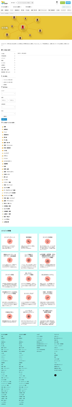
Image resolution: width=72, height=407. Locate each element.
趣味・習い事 (34, 10)
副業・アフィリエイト (8, 200)
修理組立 (6, 10)
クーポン (56, 350)
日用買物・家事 (6, 206)
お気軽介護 (5, 222)
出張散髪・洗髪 (6, 211)
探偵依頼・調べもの (5, 72)
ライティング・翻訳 (7, 195)
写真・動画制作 (51, 10)
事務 (2, 60)
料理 (4, 166)
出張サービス (6, 174)
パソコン (5, 158)
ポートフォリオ (57, 359)
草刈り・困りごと (7, 203)
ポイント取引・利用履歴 (58, 343)
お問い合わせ (39, 350)
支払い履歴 (56, 341)
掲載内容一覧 (56, 364)
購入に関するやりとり (58, 338)
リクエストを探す (16, 6)
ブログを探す (28, 6)
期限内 (4, 116)
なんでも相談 (6, 187)
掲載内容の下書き (57, 366)
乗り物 (22, 10)
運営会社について (40, 341)
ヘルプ (57, 3)
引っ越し (27, 10)
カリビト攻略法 (39, 336)
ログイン (62, 2)
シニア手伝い (6, 219)
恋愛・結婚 (5, 169)
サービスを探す (4, 6)
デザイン (69, 10)
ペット (11, 10)
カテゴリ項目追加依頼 (41, 348)
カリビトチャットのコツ (58, 348)
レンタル (3, 62)
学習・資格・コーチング (8, 198)
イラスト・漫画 (6, 182)
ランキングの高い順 (7, 79)
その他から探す (6, 50)
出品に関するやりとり (58, 362)
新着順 (4, 84)
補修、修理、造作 (5, 69)
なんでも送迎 (6, 208)
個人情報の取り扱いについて (42, 343)
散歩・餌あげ (6, 216)
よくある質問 (39, 339)
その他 (58, 10)
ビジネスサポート (7, 161)
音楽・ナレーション (7, 185)
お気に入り (56, 336)
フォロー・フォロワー (58, 345)
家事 (2, 10)
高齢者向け (17, 10)
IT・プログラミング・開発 (8, 190)
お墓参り (3, 65)
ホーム (2, 13)
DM (55, 352)
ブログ (55, 360)
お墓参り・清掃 (6, 214)
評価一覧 (56, 339)
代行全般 (3, 67)
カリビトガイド (39, 338)
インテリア (63, 10)
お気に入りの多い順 (7, 82)
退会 (55, 355)
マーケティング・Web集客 (8, 193)
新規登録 (68, 2)
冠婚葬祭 (5, 163)
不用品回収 (3, 55)
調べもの (5, 177)
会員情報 (56, 353)
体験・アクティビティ (8, 171)
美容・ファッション (43, 10)
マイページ (56, 334)
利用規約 (38, 346)
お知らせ (56, 346)
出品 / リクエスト (66, 6)
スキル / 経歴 (56, 357)
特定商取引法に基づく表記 (42, 345)
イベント (11, 13)
